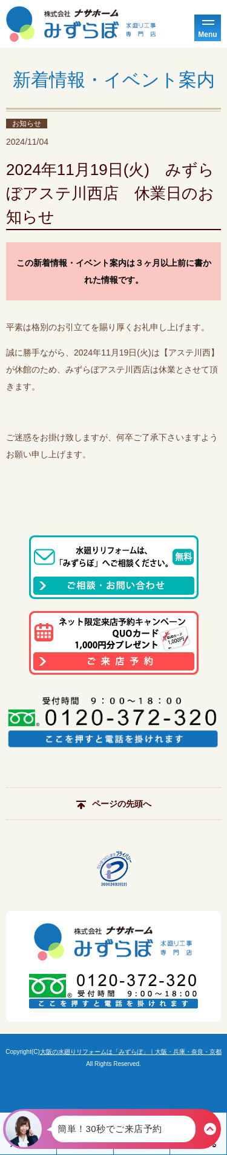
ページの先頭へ (113, 804)
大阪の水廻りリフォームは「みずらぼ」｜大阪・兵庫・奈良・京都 (131, 1051)
